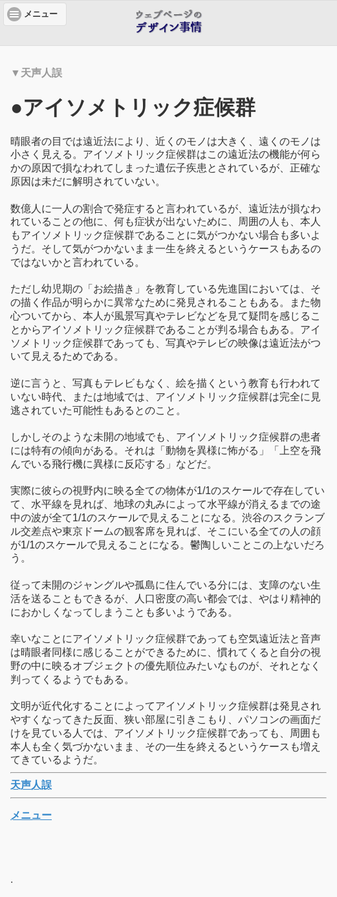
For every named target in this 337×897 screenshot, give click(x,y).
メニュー (31, 815)
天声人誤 (31, 784)
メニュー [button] (41, 14)
